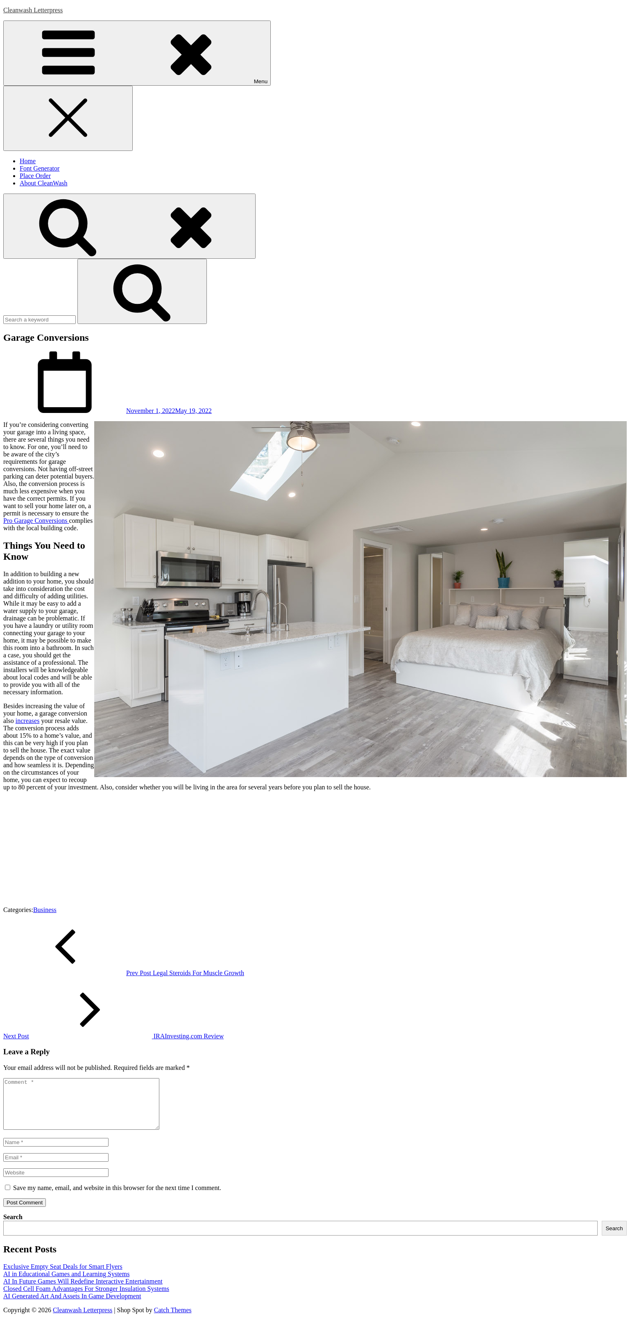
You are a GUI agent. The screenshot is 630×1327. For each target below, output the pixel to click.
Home (28, 160)
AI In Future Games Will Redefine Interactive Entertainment (83, 1291)
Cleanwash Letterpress (33, 10)
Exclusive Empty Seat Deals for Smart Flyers (62, 1276)
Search (13, 1226)
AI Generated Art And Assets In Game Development (72, 1305)
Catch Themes (173, 1319)
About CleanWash (43, 183)
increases (28, 720)
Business (45, 909)
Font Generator (39, 168)
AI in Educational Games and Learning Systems (66, 1283)
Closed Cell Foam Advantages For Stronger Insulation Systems (86, 1298)
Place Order (35, 175)
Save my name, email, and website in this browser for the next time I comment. (117, 1197)
